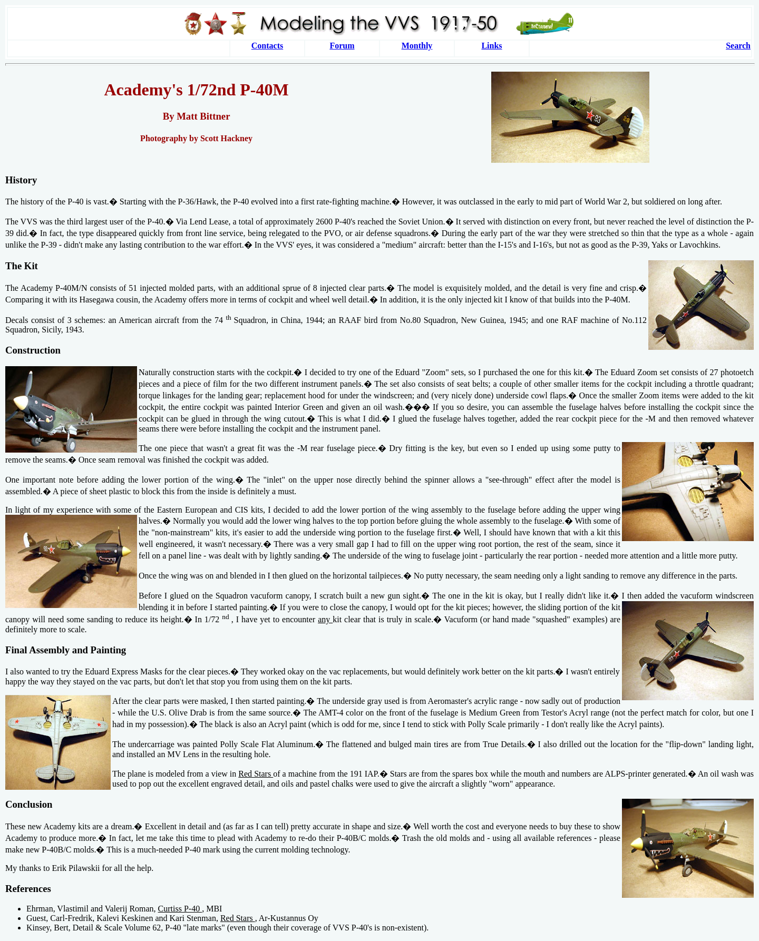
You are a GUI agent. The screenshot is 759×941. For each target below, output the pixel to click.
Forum (341, 45)
